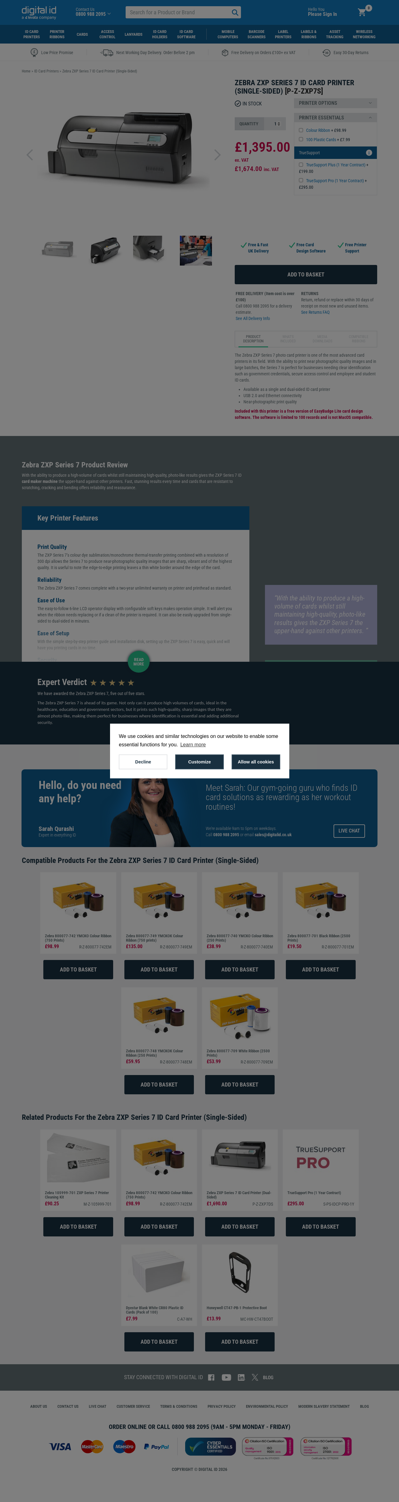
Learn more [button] (193, 744)
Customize (199, 761)
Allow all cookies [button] (256, 761)
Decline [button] (143, 761)
